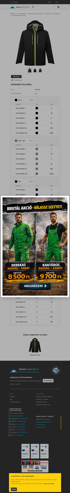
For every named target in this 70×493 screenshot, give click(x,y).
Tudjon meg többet (49, 483)
